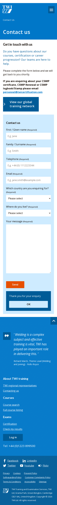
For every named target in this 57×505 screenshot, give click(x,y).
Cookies (17, 473)
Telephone (17, 159)
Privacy (6, 473)
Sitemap (43, 481)
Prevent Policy (30, 473)
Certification (10, 424)
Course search (11, 404)
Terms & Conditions (12, 481)
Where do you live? (22, 206)
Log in (13, 437)
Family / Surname (21, 144)
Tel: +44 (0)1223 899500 (19, 446)
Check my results (12, 429)
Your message (19, 221)
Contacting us (11, 390)
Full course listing (13, 410)
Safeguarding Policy (12, 477)
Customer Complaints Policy (37, 477)
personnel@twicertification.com (23, 92)
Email (14, 173)
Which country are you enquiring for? (27, 190)
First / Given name (21, 129)
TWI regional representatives (20, 385)
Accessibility (30, 481)
